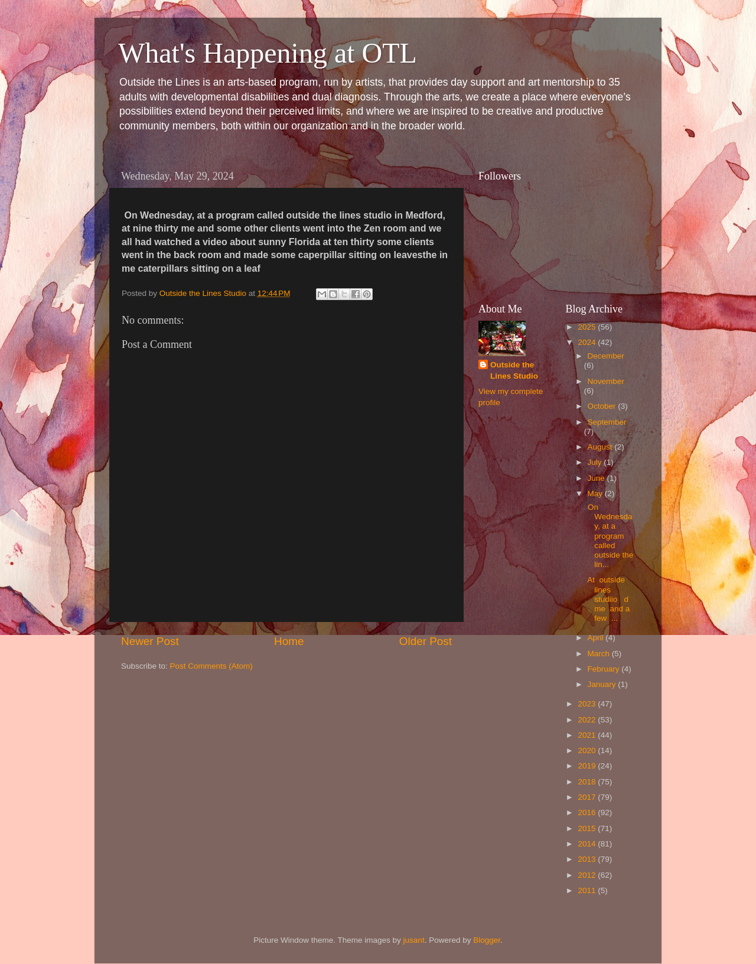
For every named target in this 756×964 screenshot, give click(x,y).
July (596, 462)
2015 (588, 828)
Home (289, 641)
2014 (588, 843)
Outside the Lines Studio (514, 370)
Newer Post (150, 641)
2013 (588, 859)
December (606, 355)
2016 (588, 812)
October (603, 406)
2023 (588, 703)
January (603, 684)
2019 (588, 765)
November (606, 381)
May (596, 493)
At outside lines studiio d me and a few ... (608, 599)
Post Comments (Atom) (211, 666)
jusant (414, 940)
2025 (588, 327)
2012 (588, 875)
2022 (588, 719)
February (605, 669)
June (597, 478)
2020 (588, 750)
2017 (588, 797)
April (597, 637)
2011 (588, 890)
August (601, 446)
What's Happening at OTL (267, 53)
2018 (588, 781)
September (607, 422)
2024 (588, 342)
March (600, 653)
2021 (588, 735)
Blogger (486, 940)
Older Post (425, 641)
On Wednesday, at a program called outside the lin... (609, 536)
